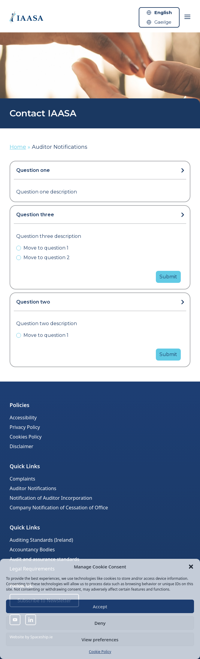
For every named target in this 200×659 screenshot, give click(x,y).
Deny (100, 623)
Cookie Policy (100, 651)
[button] (191, 567)
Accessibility (23, 417)
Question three (35, 214)
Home (18, 147)
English (163, 12)
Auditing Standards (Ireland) (41, 540)
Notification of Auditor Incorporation (51, 498)
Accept (100, 607)
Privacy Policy (25, 427)
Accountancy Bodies (32, 549)
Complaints (22, 478)
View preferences (100, 640)
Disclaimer (21, 446)
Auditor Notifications (33, 488)
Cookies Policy (25, 436)
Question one (33, 170)
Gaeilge (162, 22)
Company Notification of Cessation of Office (59, 507)
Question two (33, 302)
